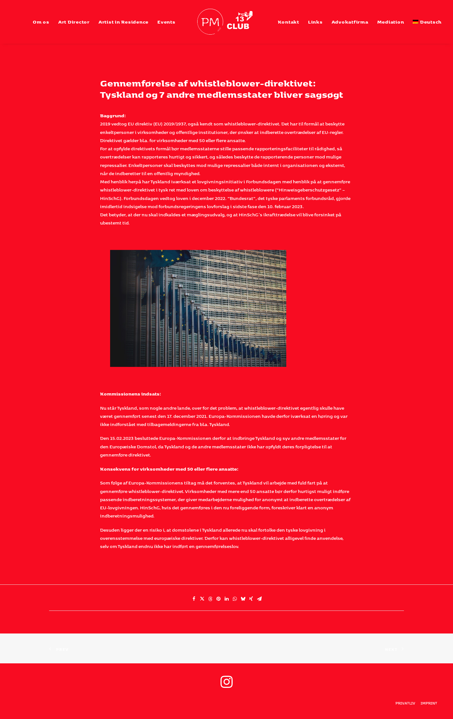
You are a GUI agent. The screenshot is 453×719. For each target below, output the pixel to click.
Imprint (429, 703)
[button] (226, 686)
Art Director (74, 22)
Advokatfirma (350, 22)
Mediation (390, 22)
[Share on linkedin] (226, 599)
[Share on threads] (210, 599)
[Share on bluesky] (243, 599)
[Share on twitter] (202, 599)
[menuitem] (41, 21)
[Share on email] (259, 599)
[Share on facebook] (194, 599)
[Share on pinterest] (218, 599)
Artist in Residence (123, 22)
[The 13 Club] (226, 22)
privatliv (405, 703)
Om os (41, 22)
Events (166, 22)
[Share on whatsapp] (234, 599)
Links (315, 22)
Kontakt (288, 22)
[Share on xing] (251, 599)
